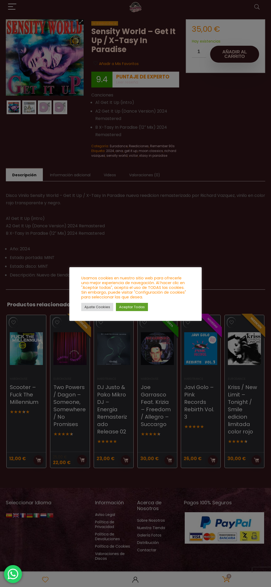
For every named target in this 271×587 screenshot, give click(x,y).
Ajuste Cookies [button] (97, 306)
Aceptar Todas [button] (132, 306)
